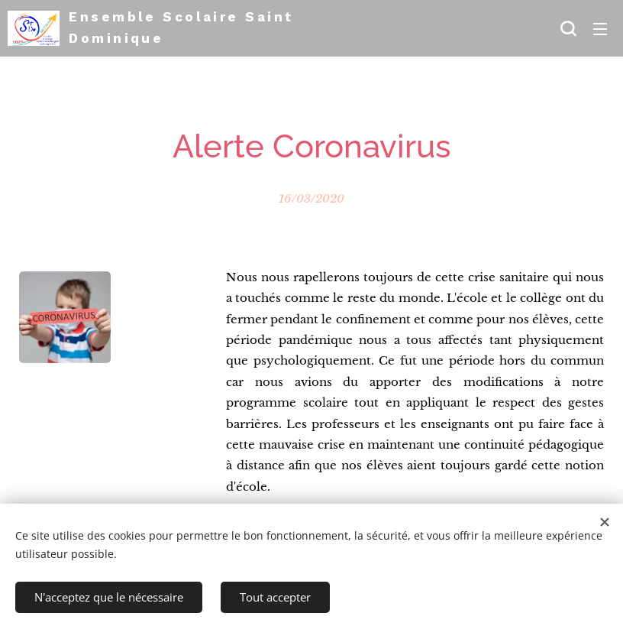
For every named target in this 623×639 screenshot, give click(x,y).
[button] (568, 28)
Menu (600, 29)
